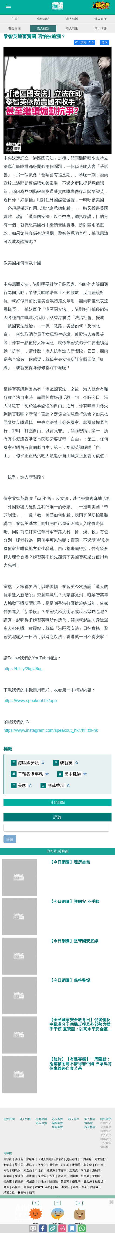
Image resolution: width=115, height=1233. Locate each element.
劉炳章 (7, 1164)
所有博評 (89, 1127)
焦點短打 (71, 1159)
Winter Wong (43, 1187)
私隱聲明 (106, 1123)
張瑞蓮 (19, 1159)
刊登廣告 (106, 1143)
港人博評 (101, 28)
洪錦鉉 (42, 1181)
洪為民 (62, 1176)
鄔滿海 (51, 1170)
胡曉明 (16, 1170)
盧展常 (28, 1187)
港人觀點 (43, 28)
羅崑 (76, 1187)
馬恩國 (30, 1176)
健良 (6, 1187)
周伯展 (85, 1170)
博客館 (88, 1123)
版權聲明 (106, 1131)
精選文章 (9, 1192)
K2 (57, 1187)
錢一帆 (99, 1164)
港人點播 (72, 19)
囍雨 (32, 1192)
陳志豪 (94, 1187)
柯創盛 (30, 1181)
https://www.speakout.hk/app (30, 700)
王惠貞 (73, 1170)
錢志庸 (7, 1181)
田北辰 (39, 1170)
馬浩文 (30, 1164)
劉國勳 (19, 1181)
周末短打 (100, 1159)
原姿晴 (53, 1164)
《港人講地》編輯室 (50, 1159)
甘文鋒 (88, 1181)
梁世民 (19, 1164)
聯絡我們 (106, 1139)
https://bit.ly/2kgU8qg (23, 668)
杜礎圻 (99, 1181)
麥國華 (76, 1164)
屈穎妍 (7, 1159)
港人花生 (72, 28)
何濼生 (42, 1164)
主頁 (14, 19)
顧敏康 (30, 1159)
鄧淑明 (73, 1176)
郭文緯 (88, 1164)
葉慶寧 (7, 1176)
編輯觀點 (57, 1123)
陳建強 (19, 1176)
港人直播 (101, 19)
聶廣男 (16, 1187)
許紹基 (65, 1164)
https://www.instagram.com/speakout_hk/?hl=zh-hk (50, 730)
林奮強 (22, 1192)
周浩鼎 (28, 1170)
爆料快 (104, 1147)
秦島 (6, 1170)
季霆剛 (62, 1170)
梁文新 (65, 1187)
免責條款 (106, 1127)
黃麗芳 (65, 1181)
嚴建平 (76, 1181)
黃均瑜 (96, 1176)
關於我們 (106, 1119)
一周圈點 (85, 1159)
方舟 (52, 1176)
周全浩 (42, 1176)
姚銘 (84, 1187)
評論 (10, 839)
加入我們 (106, 1135)
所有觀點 (57, 1127)
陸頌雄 (53, 1181)
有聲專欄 (14, 28)
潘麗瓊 (96, 1170)
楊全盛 (85, 1176)
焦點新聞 (43, 19)
